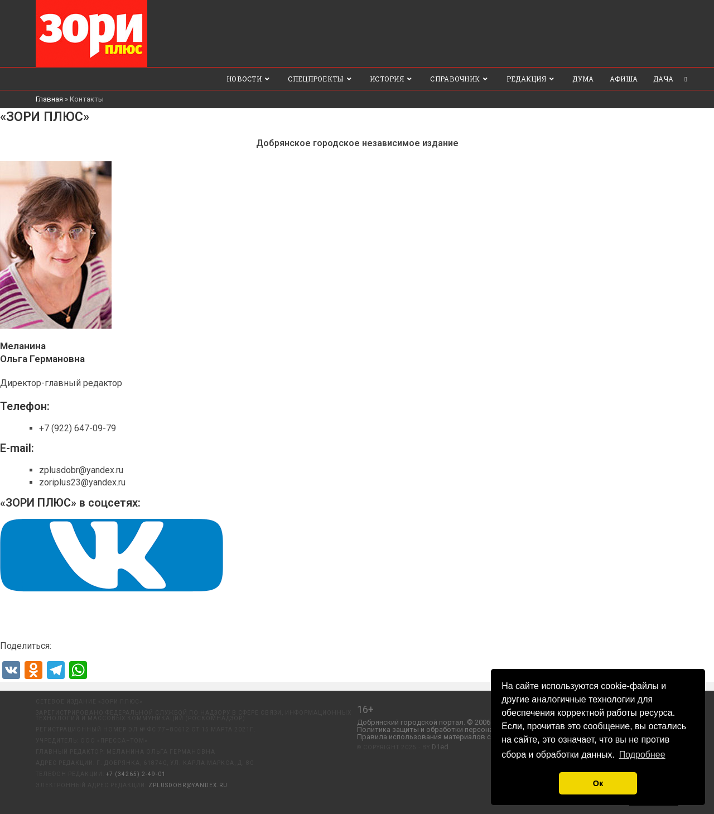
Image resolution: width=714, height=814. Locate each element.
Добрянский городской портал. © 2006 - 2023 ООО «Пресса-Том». (467, 723)
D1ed (440, 747)
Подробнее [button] (642, 754)
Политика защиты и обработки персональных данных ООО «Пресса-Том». (482, 730)
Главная (49, 99)
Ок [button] (598, 783)
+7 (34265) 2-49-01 (136, 774)
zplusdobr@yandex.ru (188, 785)
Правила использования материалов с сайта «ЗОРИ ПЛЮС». (460, 737)
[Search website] (686, 79)
